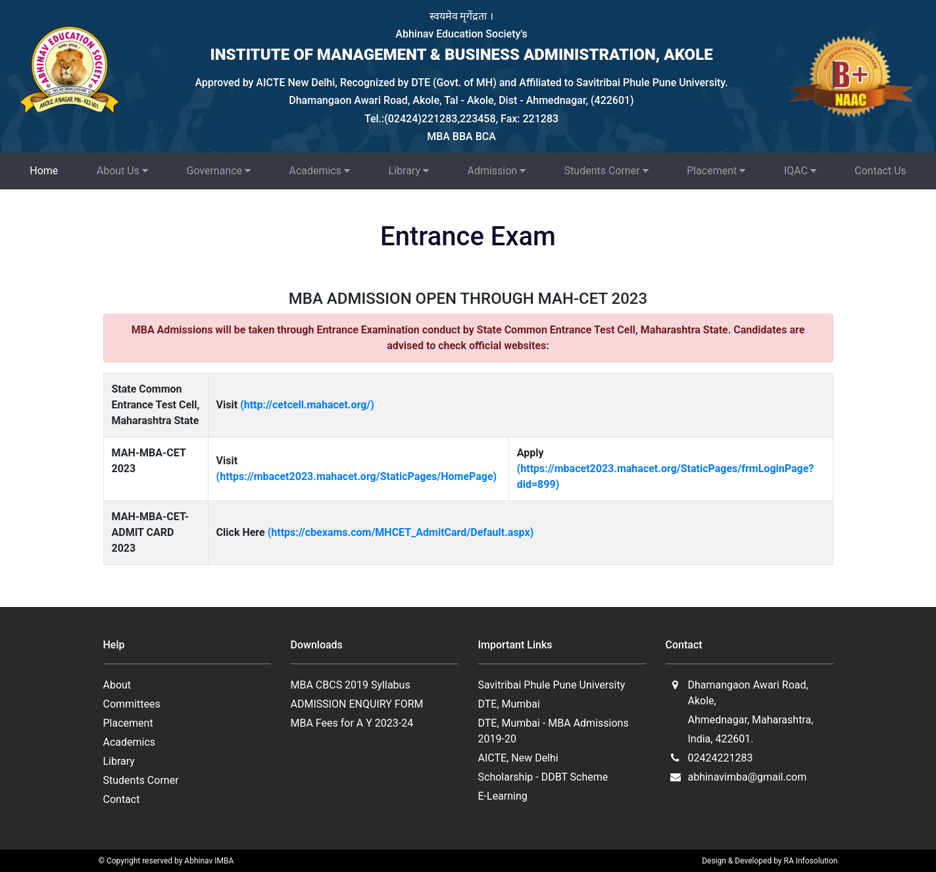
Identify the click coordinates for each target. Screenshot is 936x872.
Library (409, 170)
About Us (122, 170)
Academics (320, 170)
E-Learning (503, 796)
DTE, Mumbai (509, 704)
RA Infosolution (811, 860)
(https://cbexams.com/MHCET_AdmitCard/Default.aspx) (401, 532)
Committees (131, 704)
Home (44, 170)
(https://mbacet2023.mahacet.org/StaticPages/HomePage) (356, 476)
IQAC (800, 170)
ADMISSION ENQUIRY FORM (357, 704)
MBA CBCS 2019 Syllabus (350, 685)
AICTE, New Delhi (518, 758)
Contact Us (880, 170)
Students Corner (606, 170)
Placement (716, 170)
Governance (218, 170)
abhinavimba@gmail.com (746, 777)
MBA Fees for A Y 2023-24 (352, 723)
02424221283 (719, 758)
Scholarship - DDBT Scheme (543, 777)
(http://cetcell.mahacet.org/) (307, 405)
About (117, 685)
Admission (496, 170)
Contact (121, 799)
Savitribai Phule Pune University (552, 685)
